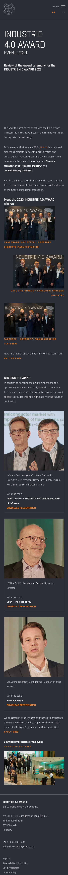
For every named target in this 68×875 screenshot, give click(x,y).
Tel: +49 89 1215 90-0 (14, 842)
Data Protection (11, 868)
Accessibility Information (15, 863)
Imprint (6, 858)
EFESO (44, 147)
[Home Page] (9, 14)
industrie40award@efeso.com (18, 846)
